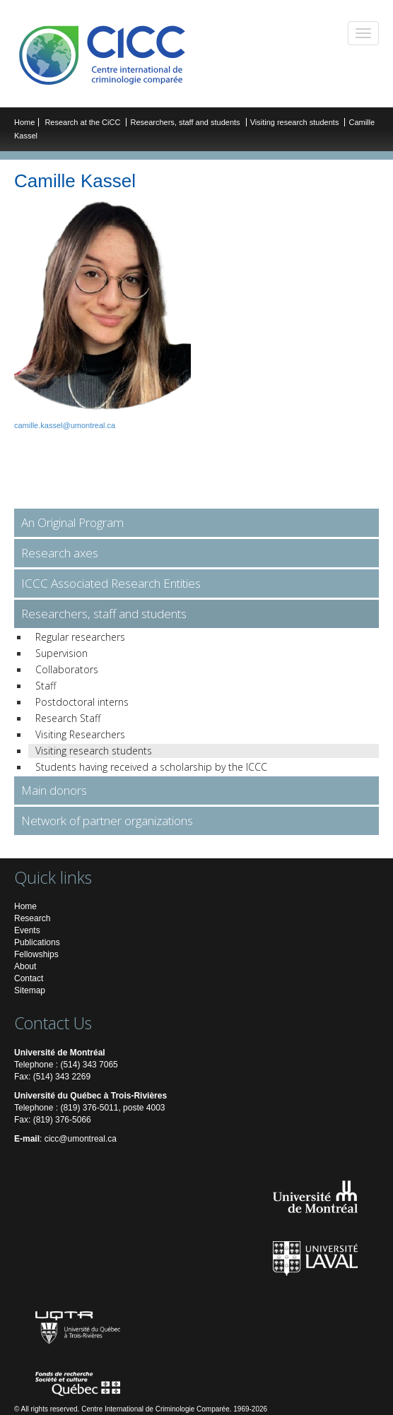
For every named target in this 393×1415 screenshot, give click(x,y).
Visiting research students (295, 122)
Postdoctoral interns (82, 702)
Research (32, 918)
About (25, 966)
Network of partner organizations (107, 820)
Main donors (54, 790)
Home (24, 122)
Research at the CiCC (83, 122)
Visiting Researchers (80, 734)
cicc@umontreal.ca (81, 1139)
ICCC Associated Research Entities (111, 583)
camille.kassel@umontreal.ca (64, 425)
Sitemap (29, 990)
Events (27, 930)
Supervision (61, 653)
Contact (28, 978)
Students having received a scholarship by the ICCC (151, 767)
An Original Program (72, 522)
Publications (37, 942)
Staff (45, 685)
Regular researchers (80, 637)
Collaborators (66, 669)
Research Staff (67, 718)
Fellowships (36, 954)
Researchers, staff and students (186, 122)
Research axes (59, 553)
